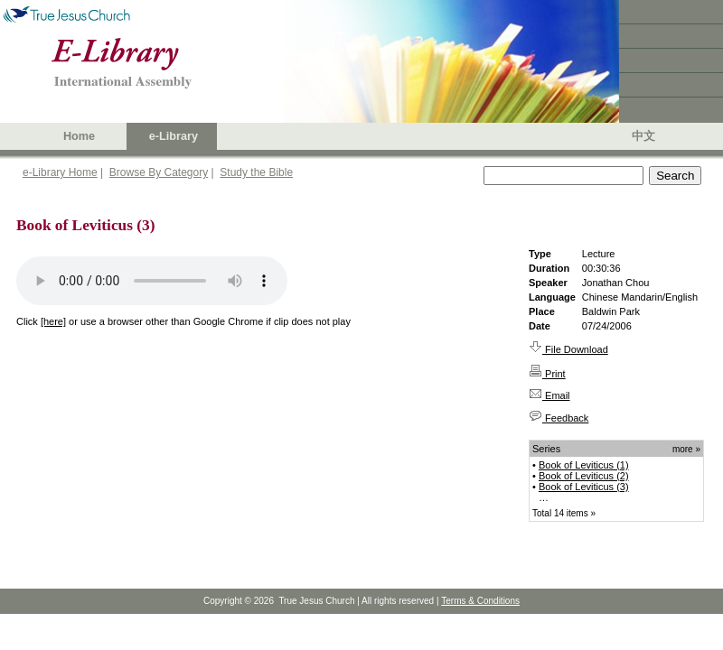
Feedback (558, 418)
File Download (568, 349)
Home (79, 136)
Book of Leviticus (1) (584, 465)
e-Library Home (60, 172)
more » (686, 449)
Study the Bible (256, 172)
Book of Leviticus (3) (584, 486)
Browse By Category (158, 172)
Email (549, 395)
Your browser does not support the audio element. (151, 280)
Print (547, 373)
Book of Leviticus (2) (584, 475)
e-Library (173, 136)
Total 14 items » (564, 513)
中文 (643, 136)
